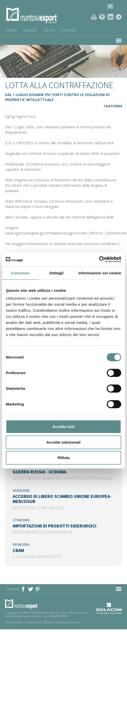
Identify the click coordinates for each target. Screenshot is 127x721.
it (110, 6)
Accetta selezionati (63, 442)
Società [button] (30, 30)
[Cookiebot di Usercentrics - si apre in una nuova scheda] (99, 259)
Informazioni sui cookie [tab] (99, 273)
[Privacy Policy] (14, 622)
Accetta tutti (64, 426)
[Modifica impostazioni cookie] (61, 622)
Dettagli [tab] (56, 273)
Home (11, 30)
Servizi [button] (49, 30)
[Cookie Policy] (33, 622)
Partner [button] (69, 30)
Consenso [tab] (20, 273)
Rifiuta (64, 457)
